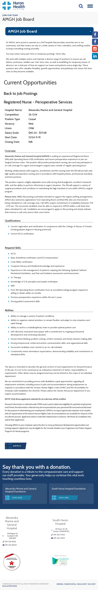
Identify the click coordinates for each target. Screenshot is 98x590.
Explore (17, 498)
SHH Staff (92, 584)
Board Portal (70, 584)
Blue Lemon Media (9, 586)
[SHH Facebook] (95, 42)
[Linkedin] (95, 56)
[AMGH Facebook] (95, 34)
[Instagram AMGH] (95, 49)
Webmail (60, 584)
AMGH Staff (82, 584)
